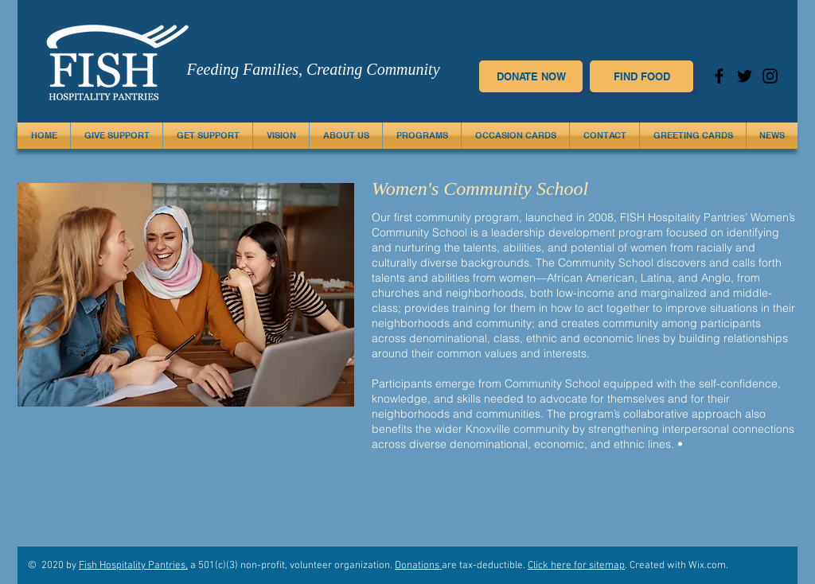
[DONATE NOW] (531, 76)
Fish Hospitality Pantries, (133, 565)
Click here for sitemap (576, 565)
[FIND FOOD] (641, 76)
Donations (418, 565)
